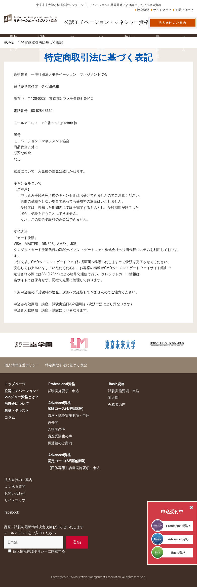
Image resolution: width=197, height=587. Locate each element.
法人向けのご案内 (18, 480)
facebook (11, 512)
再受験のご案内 (59, 443)
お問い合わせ (184, 10)
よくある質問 (14, 486)
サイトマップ (162, 10)
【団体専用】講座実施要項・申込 (73, 468)
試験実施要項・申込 (62, 391)
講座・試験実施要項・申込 (67, 415)
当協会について (16, 404)
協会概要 (143, 10)
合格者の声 (55, 429)
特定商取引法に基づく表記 (63, 365)
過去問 (52, 422)
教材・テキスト (16, 411)
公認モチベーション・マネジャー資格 (106, 22)
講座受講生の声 (59, 436)
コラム (9, 417)
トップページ (14, 384)
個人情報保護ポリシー (21, 365)
